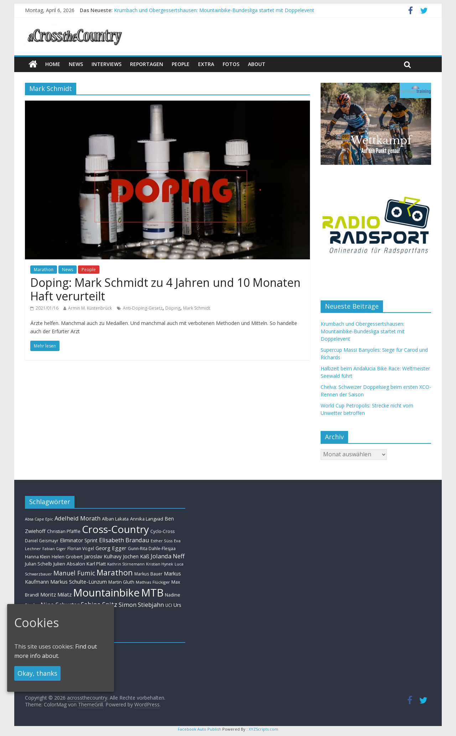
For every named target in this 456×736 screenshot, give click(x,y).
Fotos (231, 64)
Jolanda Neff (168, 556)
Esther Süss (161, 540)
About (256, 64)
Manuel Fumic (74, 573)
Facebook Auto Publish (199, 729)
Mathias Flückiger (153, 582)
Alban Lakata (115, 519)
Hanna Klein (37, 557)
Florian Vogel (80, 548)
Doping (172, 308)
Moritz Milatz (56, 594)
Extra (206, 64)
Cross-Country (115, 529)
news (76, 64)
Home (52, 64)
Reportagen (146, 64)
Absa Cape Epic (39, 519)
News (67, 270)
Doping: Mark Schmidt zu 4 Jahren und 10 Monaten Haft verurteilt (165, 289)
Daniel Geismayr (41, 540)
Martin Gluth (121, 582)
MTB (152, 592)
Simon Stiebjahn (141, 604)
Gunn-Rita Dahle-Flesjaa (152, 548)
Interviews (106, 64)
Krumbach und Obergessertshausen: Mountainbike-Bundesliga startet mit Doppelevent (214, 10)
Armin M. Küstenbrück (90, 308)
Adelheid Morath (77, 518)
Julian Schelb (38, 564)
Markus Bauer (148, 574)
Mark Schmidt (196, 308)
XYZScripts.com (263, 729)
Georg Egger (110, 548)
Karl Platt (96, 563)
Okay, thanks (37, 673)
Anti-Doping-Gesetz (142, 308)
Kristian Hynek (159, 564)
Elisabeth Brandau (124, 540)
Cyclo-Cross (162, 531)
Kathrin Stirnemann (126, 564)
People (181, 64)
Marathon (43, 270)
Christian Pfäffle (64, 531)
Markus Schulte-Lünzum (78, 581)
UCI (168, 605)
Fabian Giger (54, 548)
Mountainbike (106, 592)
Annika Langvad (146, 519)
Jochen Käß (136, 556)
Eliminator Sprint (79, 540)
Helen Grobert (67, 556)
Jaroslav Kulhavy (102, 556)
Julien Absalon (69, 563)
